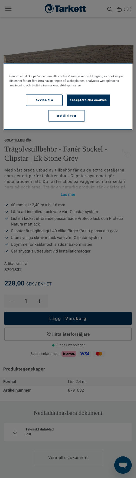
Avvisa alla (44, 100)
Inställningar (66, 115)
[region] (68, 96)
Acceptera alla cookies (88, 100)
